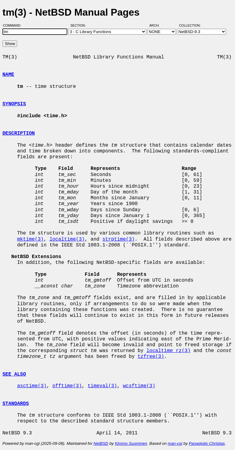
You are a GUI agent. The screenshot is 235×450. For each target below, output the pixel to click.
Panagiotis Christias (207, 443)
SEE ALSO (14, 374)
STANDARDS (15, 403)
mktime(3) (30, 239)
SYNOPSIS (14, 104)
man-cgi (175, 443)
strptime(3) (118, 239)
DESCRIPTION (18, 133)
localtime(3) (67, 239)
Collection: (190, 25)
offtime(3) (67, 386)
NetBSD (101, 443)
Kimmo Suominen (131, 443)
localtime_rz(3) (168, 350)
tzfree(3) (151, 356)
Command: (14, 25)
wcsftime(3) (139, 386)
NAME (8, 74)
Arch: (157, 25)
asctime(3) (32, 386)
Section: (79, 25)
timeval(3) (102, 386)
